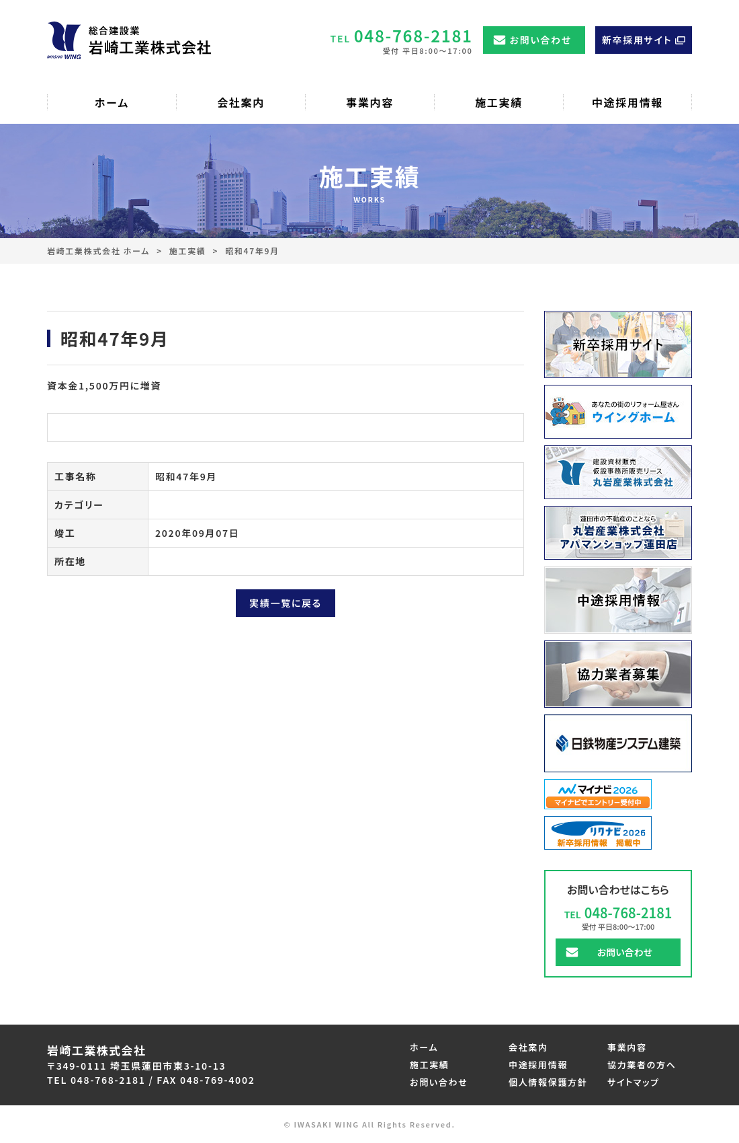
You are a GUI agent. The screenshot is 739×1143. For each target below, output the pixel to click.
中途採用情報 (538, 1064)
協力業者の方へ (642, 1064)
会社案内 (528, 1047)
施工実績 (187, 250)
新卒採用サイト (637, 39)
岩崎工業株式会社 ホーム (98, 250)
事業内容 (627, 1047)
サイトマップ (633, 1082)
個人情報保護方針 (548, 1082)
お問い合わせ (541, 39)
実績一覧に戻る (285, 603)
